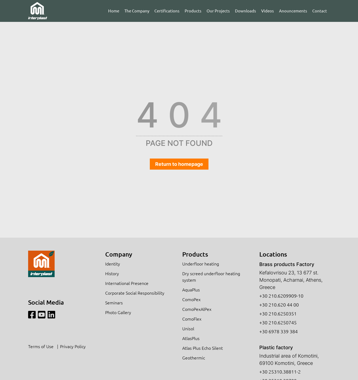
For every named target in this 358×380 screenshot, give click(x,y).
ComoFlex (191, 319)
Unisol (188, 328)
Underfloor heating (200, 264)
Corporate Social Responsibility (134, 293)
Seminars (114, 302)
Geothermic (193, 358)
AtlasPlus (191, 338)
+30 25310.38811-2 (280, 371)
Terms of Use (41, 346)
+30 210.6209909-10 (281, 295)
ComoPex (191, 299)
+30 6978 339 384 (278, 331)
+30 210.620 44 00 (279, 304)
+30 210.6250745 (278, 322)
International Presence (126, 283)
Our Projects (218, 10)
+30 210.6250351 (278, 313)
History (112, 273)
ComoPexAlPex (196, 309)
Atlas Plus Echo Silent (202, 348)
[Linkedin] (51, 315)
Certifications (167, 10)
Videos (267, 10)
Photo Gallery (118, 312)
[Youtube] (41, 315)
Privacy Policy (73, 346)
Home (113, 10)
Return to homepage (179, 164)
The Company (136, 10)
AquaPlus (191, 289)
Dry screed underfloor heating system (211, 276)
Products (193, 10)
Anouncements (293, 10)
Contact (319, 10)
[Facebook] (32, 315)
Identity (112, 264)
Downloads (245, 10)
